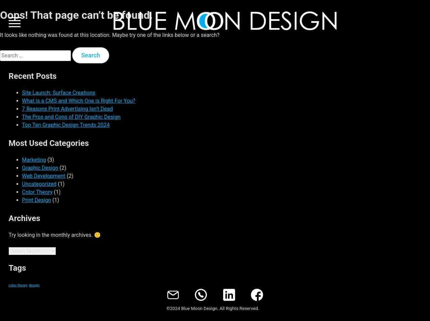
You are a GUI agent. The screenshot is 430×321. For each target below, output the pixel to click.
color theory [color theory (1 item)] (18, 285)
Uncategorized (39, 184)
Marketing (34, 160)
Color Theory (37, 192)
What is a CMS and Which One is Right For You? (78, 101)
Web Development (44, 176)
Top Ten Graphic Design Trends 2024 (66, 125)
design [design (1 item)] (34, 285)
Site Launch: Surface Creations (58, 93)
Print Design (36, 200)
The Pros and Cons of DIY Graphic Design (71, 117)
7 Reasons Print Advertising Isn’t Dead (67, 109)
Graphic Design (40, 168)
